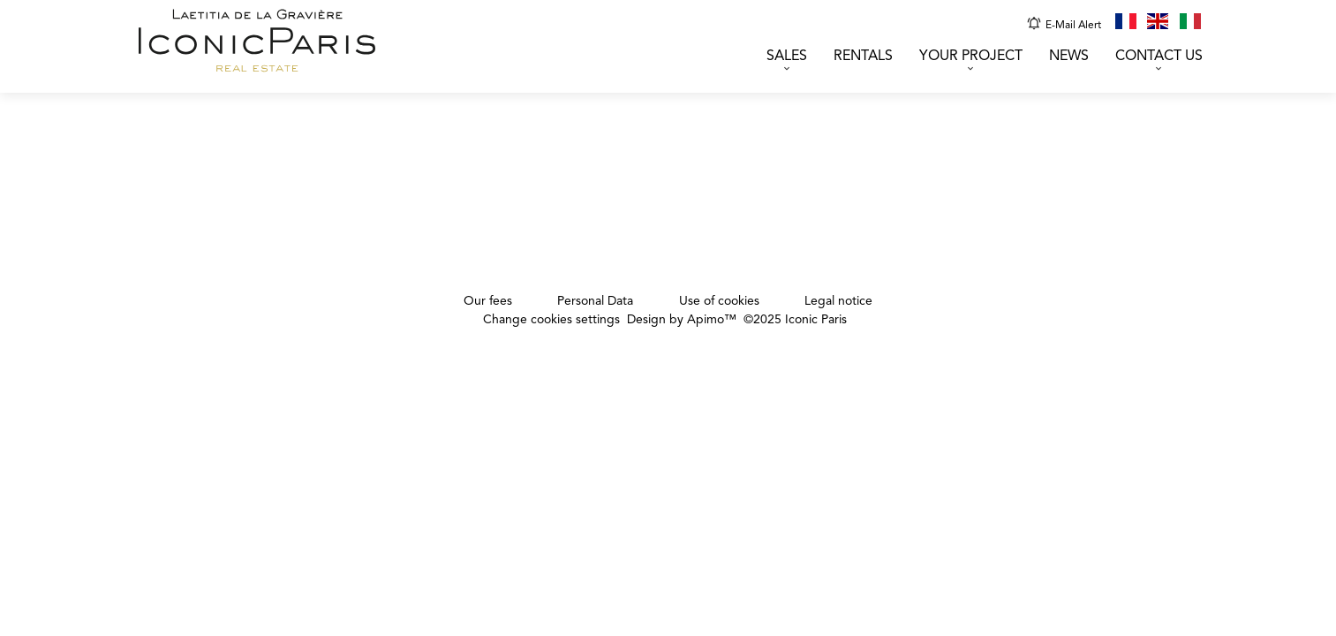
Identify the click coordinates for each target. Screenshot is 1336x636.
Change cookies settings (551, 320)
